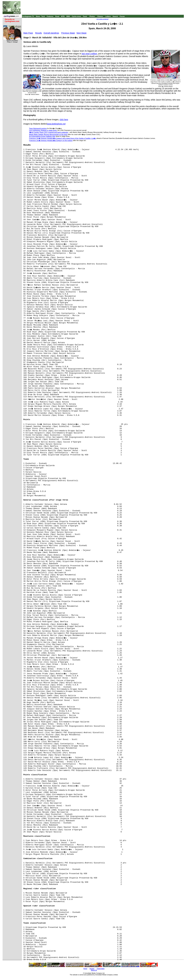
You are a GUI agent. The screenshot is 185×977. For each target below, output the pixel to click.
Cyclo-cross (76, 16)
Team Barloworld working (38, 128)
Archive (92, 968)
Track (85, 16)
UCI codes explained (102, 19)
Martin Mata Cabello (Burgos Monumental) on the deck (48, 134)
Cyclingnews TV (28, 16)
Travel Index (101, 968)
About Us (94, 970)
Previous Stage (68, 33)
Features (50, 16)
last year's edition (89, 53)
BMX (68, 16)
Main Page (28, 33)
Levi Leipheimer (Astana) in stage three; (43, 130)
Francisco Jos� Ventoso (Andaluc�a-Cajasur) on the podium (51, 140)
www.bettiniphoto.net (56, 124)
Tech (43, 16)
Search (115, 16)
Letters (108, 16)
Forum (122, 16)
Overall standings (51, 33)
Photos (92, 16)
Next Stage (81, 33)
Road (57, 16)
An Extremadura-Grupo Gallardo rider (42, 136)
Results (38, 33)
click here (64, 119)
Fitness (100, 16)
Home (85, 968)
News (38, 16)
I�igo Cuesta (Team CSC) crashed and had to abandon (48, 132)
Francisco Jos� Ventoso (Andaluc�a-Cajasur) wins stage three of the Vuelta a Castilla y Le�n (62, 138)
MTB (63, 16)
